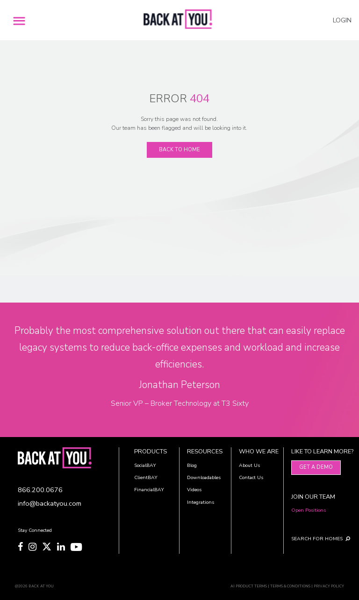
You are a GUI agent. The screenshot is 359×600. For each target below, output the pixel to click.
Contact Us (251, 477)
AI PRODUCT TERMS (248, 586)
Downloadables (204, 477)
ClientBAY (146, 477)
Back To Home (179, 149)
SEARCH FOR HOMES (313, 538)
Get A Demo (316, 467)
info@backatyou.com (49, 503)
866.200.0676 (40, 489)
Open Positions (308, 510)
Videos (194, 489)
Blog (192, 465)
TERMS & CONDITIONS (290, 586)
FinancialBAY (149, 489)
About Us (249, 465)
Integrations (200, 502)
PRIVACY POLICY (329, 586)
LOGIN (342, 20)
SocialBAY (145, 465)
